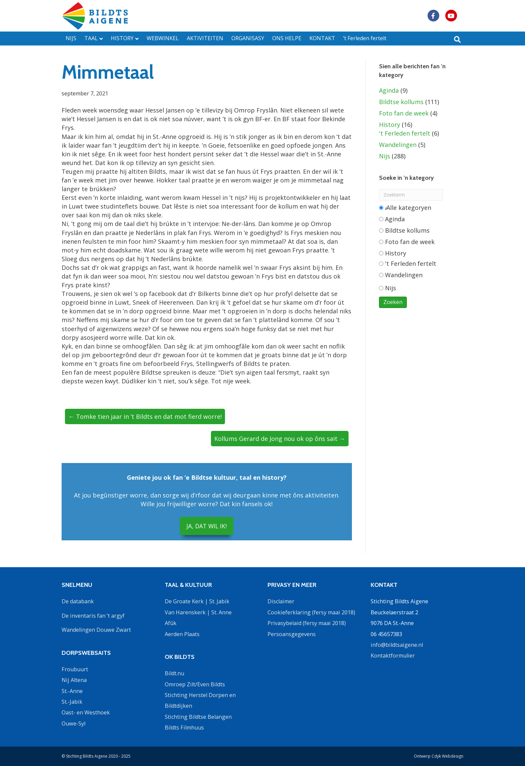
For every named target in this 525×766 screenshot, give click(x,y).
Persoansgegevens (292, 633)
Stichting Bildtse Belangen (198, 716)
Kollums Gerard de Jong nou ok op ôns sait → (279, 439)
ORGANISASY (247, 38)
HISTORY (122, 38)
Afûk (170, 623)
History (389, 125)
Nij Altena (74, 680)
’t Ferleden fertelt (364, 38)
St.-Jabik (72, 701)
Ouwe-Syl (73, 723)
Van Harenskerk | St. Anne (198, 612)
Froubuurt (75, 669)
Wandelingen (398, 145)
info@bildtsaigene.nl (397, 644)
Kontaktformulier (393, 655)
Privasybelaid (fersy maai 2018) (307, 623)
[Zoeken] (457, 39)
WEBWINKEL (163, 38)
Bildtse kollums (401, 102)
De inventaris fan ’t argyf (93, 615)
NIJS (71, 38)
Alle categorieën (405, 208)
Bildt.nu (174, 673)
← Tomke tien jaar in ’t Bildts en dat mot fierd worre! (145, 416)
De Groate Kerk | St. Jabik (197, 601)
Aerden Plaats (182, 633)
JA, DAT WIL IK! (206, 526)
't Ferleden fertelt (404, 133)
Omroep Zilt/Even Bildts (195, 684)
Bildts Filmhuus (184, 727)
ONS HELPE (286, 38)
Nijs (384, 156)
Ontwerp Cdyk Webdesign (438, 756)
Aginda (389, 90)
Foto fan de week (404, 113)
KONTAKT (322, 38)
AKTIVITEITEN (205, 38)
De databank (78, 601)
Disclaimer (281, 601)
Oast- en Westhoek (86, 712)
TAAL (91, 38)
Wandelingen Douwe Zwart (96, 629)
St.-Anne (72, 690)
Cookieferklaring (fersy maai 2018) (311, 612)
